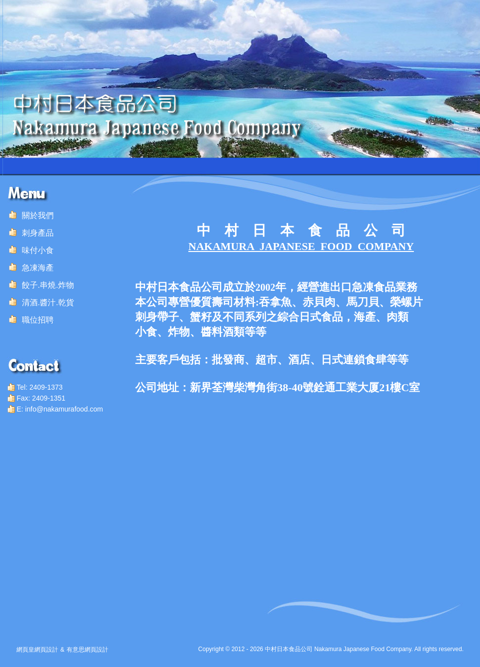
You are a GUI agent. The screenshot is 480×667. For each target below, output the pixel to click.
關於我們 (38, 215)
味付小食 (38, 250)
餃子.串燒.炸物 (48, 285)
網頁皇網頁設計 (37, 649)
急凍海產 (38, 267)
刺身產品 (38, 233)
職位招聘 (38, 320)
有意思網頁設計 (87, 649)
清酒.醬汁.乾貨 (48, 302)
